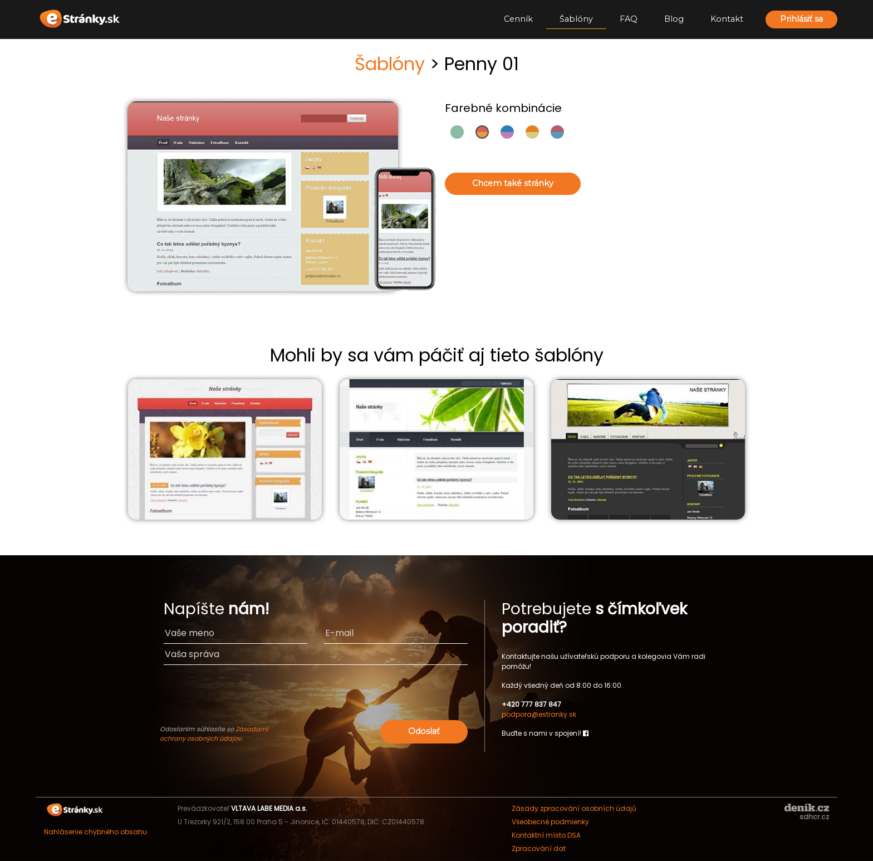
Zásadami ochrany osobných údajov (214, 734)
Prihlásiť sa (801, 19)
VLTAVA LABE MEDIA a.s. (269, 808)
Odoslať (424, 731)
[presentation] (382, 695)
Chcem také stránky (512, 183)
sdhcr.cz (814, 816)
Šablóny (576, 19)
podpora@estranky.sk (539, 714)
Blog (674, 19)
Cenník (518, 19)
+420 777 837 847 (531, 704)
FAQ (628, 19)
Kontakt (726, 19)
